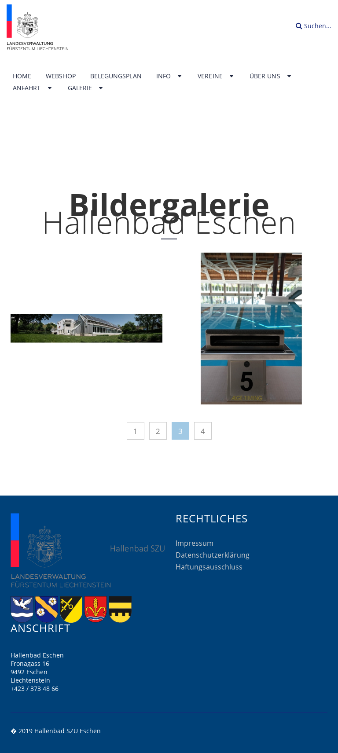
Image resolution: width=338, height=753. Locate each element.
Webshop (61, 76)
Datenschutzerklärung (213, 555)
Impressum (194, 543)
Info (170, 76)
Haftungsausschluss (209, 567)
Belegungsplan (116, 76)
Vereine (216, 76)
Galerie (86, 88)
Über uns (271, 76)
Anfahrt (33, 88)
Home (22, 76)
